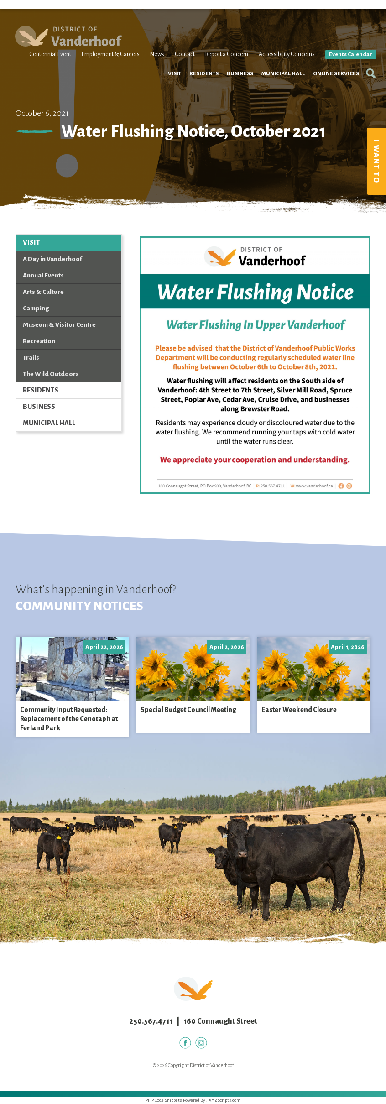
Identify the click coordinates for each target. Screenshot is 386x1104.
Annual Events (43, 275)
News (153, 67)
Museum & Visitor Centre (59, 324)
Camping (36, 308)
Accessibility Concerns (282, 67)
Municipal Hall (277, 97)
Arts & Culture (43, 291)
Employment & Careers (106, 67)
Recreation (39, 341)
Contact (180, 67)
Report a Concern (222, 67)
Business (234, 97)
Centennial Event (46, 67)
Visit (169, 97)
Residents (198, 97)
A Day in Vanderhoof (52, 259)
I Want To (376, 161)
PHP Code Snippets (164, 1100)
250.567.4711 (150, 1021)
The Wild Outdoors (51, 374)
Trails (31, 357)
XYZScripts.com (224, 1100)
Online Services (331, 97)
